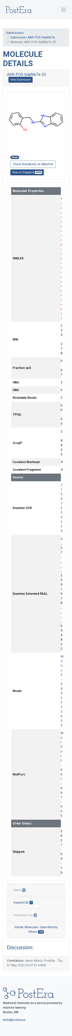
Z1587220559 (62, 508)
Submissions (15, 33)
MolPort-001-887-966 (62, 774)
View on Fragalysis (27, 172)
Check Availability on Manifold (33, 164)
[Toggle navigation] (63, 9)
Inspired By (23, 902)
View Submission (20, 79)
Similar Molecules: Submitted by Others (36, 929)
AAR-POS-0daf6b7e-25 (26, 74)
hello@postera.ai (14, 1020)
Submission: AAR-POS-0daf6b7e (32, 37)
